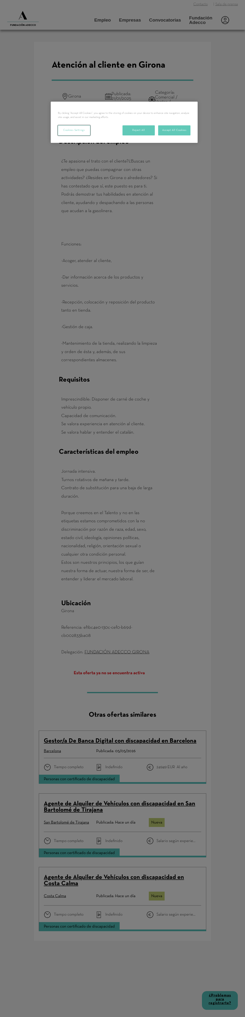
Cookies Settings (74, 130)
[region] (124, 122)
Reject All (138, 130)
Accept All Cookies (174, 130)
